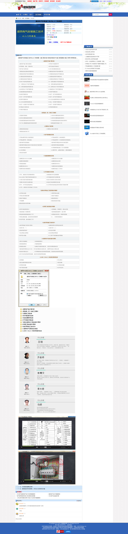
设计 (31, 14)
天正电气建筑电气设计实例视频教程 (26, 494)
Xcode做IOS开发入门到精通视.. (98, 133)
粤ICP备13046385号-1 (60, 524)
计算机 (25, 14)
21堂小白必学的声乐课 (91, 49)
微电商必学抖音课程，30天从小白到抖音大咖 (33, 488)
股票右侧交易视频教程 (95, 121)
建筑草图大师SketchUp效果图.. (97, 91)
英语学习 (41, 1)
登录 (101, 1)
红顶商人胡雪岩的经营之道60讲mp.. (99, 97)
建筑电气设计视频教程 (54, 494)
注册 (104, 1)
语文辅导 (58, 1)
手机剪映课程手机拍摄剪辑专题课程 (99, 79)
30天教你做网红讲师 (27, 486)
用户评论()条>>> (51, 35)
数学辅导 (52, 1)
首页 (23, 18)
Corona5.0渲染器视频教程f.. (97, 103)
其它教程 (38, 14)
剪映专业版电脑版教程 (91, 71)
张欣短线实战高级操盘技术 (97, 115)
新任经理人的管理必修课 (91, 59)
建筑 (53, 28)
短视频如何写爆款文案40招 (97, 127)
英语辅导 (46, 1)
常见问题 (47, 14)
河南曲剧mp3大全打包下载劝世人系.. (99, 109)
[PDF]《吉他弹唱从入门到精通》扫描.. (95, 61)
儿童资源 (29, 1)
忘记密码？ (109, 1)
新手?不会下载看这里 (66, 42)
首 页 (19, 14)
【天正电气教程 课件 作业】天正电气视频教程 (28, 497)
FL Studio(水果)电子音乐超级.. (92, 68)
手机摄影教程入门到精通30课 (92, 66)
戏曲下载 (35, 1)
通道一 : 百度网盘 (53, 42)
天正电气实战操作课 (54, 496)
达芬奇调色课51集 (90, 54)
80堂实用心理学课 (90, 52)
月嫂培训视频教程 (94, 85)
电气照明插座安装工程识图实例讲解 (26, 496)
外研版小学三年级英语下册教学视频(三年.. (96, 63)
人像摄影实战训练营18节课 (92, 56)
